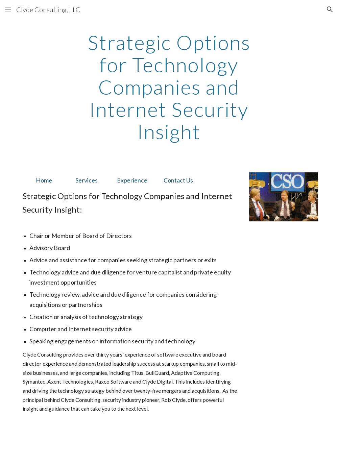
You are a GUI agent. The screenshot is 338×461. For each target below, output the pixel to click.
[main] (169, 86)
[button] (8, 9)
